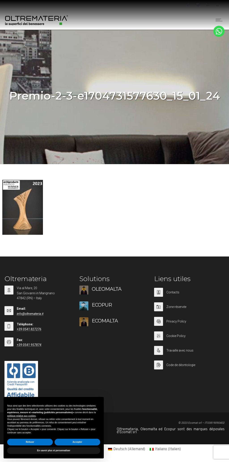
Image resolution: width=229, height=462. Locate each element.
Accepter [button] (77, 442)
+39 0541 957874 (29, 345)
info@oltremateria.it (30, 314)
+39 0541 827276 (29, 329)
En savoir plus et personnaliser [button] (53, 450)
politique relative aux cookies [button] (21, 416)
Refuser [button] (30, 442)
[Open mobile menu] (220, 19)
